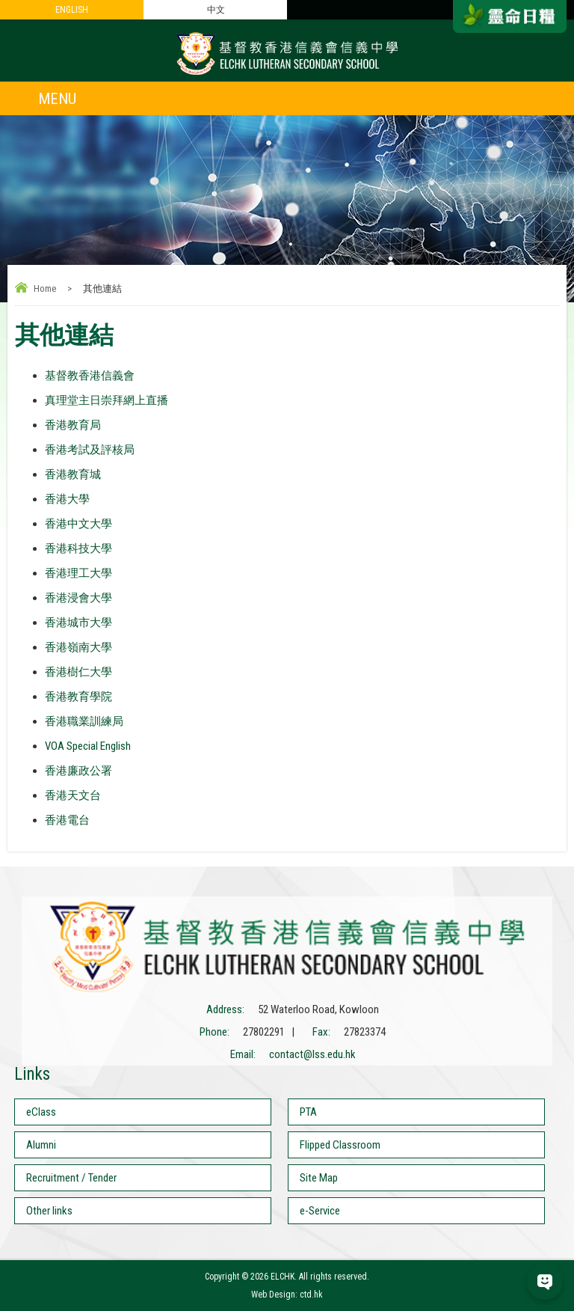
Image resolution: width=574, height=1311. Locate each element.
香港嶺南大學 (78, 647)
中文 (216, 9)
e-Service (320, 1210)
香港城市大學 (78, 622)
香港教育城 (73, 474)
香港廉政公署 (78, 770)
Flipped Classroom (340, 1145)
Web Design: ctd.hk (287, 1294)
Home (45, 288)
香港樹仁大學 (78, 672)
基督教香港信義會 (90, 375)
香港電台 (67, 820)
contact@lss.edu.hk (312, 1054)
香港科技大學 (78, 548)
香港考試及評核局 (90, 449)
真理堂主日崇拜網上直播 (106, 400)
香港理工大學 (78, 573)
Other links (49, 1210)
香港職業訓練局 (84, 721)
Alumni (41, 1145)
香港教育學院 (78, 696)
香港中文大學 (78, 524)
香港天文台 (73, 795)
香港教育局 (73, 425)
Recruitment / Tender (71, 1178)
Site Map (319, 1178)
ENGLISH (71, 9)
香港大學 (67, 499)
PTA (308, 1112)
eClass (41, 1112)
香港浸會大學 (78, 598)
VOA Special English (88, 746)
